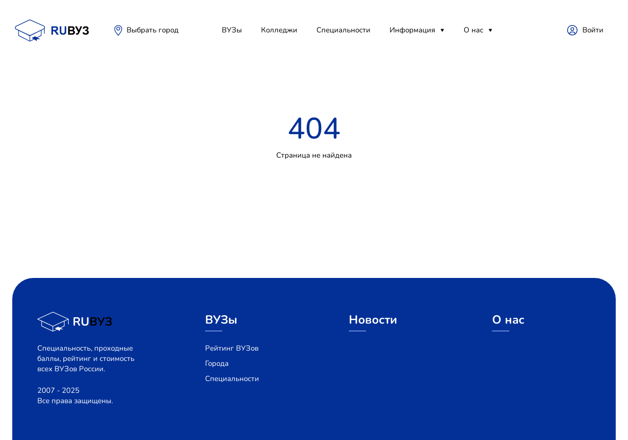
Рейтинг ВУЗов (232, 348)
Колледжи (279, 30)
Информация (412, 30)
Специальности (343, 30)
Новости (373, 320)
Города (217, 363)
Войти (592, 30)
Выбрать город (153, 30)
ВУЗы (232, 30)
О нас (473, 30)
